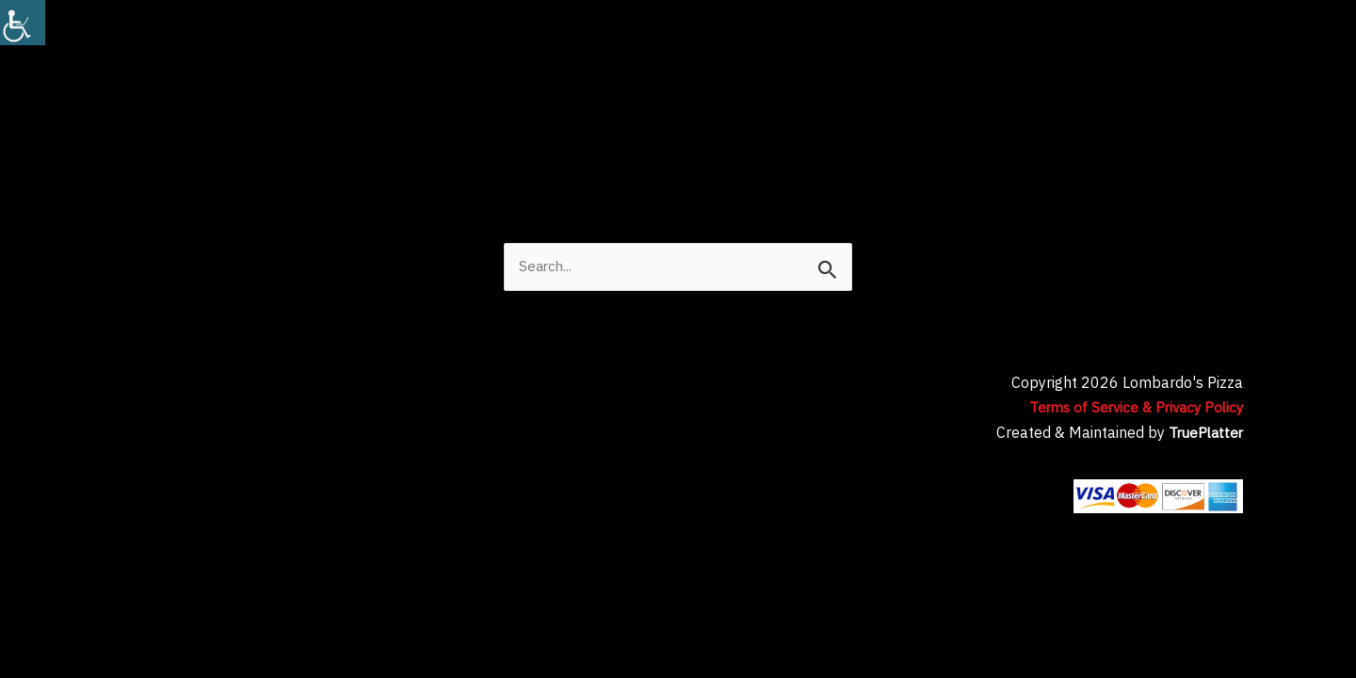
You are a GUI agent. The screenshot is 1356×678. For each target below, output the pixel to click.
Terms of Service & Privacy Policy (1130, 408)
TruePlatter (1203, 434)
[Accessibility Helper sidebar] (22, 22)
